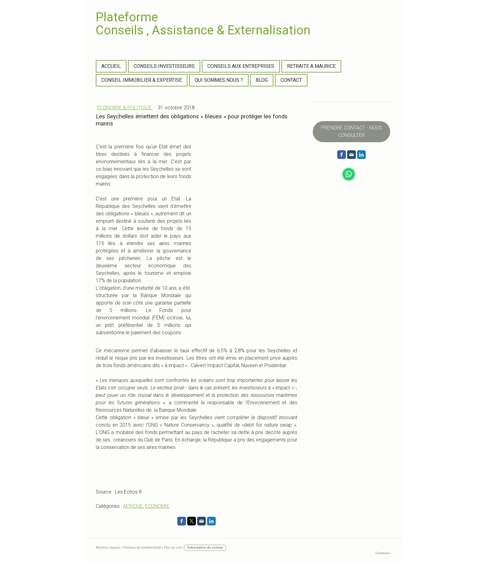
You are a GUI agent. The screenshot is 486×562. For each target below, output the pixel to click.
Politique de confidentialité (142, 548)
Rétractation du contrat (205, 548)
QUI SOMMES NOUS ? (219, 80)
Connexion (382, 553)
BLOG (262, 80)
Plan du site (172, 548)
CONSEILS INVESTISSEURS (164, 66)
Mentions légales (108, 548)
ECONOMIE (157, 506)
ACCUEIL (111, 66)
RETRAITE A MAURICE (311, 66)
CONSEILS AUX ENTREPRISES (240, 66)
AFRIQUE (133, 506)
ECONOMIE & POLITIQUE (125, 108)
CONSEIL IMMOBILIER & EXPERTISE (141, 80)
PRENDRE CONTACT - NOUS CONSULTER (351, 131)
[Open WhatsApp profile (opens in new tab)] (348, 174)
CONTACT (291, 80)
